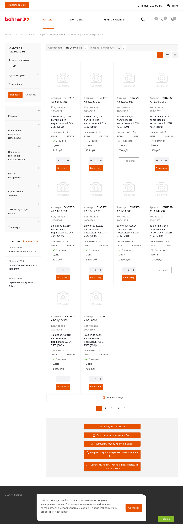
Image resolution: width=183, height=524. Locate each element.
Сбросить (31, 94)
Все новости (30, 241)
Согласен (133, 507)
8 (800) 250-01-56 (151, 5)
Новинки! (166, 518)
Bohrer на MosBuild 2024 (22, 251)
